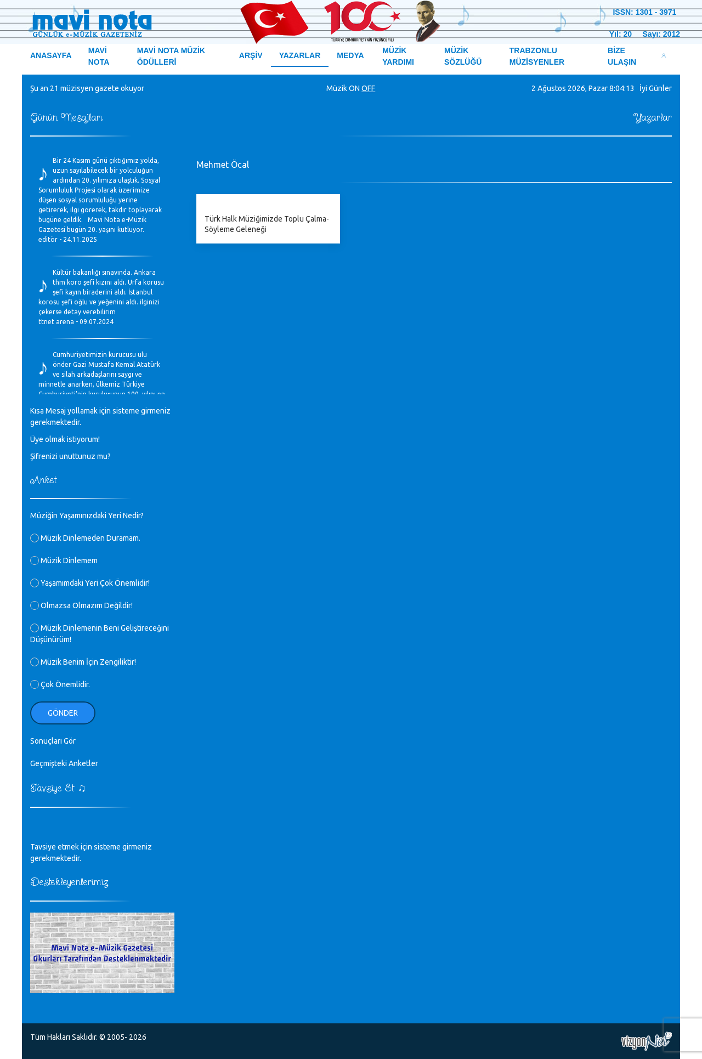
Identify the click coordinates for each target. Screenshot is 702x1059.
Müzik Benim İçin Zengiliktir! (83, 662)
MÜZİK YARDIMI (398, 56)
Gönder (63, 713)
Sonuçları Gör (53, 741)
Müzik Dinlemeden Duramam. (85, 538)
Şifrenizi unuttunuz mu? (70, 456)
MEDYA (350, 55)
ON (354, 88)
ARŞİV (251, 55)
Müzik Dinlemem (64, 560)
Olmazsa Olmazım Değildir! (81, 605)
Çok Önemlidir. (60, 684)
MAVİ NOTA (99, 56)
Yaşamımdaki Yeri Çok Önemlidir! (90, 583)
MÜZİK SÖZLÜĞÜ (463, 56)
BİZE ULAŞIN (622, 56)
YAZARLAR (300, 55)
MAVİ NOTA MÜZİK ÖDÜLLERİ (171, 56)
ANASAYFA (51, 55)
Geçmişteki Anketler (64, 763)
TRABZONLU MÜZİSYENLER (536, 56)
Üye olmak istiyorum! (65, 439)
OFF (368, 88)
